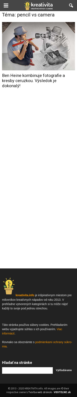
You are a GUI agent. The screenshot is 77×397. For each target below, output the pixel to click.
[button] (71, 5)
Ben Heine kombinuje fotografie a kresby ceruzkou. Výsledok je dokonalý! (33, 80)
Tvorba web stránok (40, 392)
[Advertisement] (38, 134)
